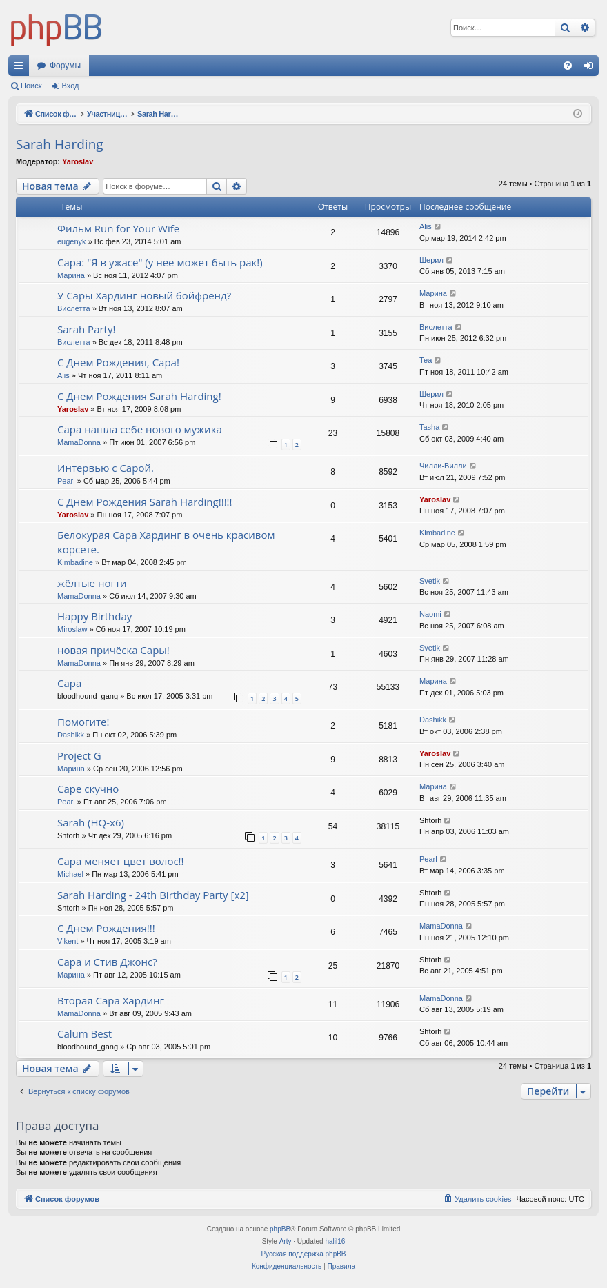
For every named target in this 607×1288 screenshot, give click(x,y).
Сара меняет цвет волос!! (120, 861)
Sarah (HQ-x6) (90, 822)
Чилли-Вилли (443, 466)
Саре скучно (88, 788)
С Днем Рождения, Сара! (118, 362)
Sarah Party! (86, 329)
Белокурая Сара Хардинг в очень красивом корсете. (166, 542)
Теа (425, 360)
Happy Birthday (94, 616)
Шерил (431, 260)
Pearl (66, 481)
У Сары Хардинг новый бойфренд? (144, 295)
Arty (285, 1241)
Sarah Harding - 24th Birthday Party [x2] (153, 895)
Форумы (65, 65)
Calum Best (84, 1033)
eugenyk (71, 241)
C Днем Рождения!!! (106, 928)
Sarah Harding (59, 144)
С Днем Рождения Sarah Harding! (139, 396)
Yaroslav (77, 161)
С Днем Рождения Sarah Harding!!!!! (144, 501)
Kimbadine (75, 562)
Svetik (429, 581)
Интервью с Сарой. (105, 468)
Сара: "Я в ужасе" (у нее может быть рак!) (160, 262)
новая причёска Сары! (113, 650)
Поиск (31, 85)
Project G (79, 755)
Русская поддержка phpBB (303, 1254)
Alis (425, 226)
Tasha (429, 427)
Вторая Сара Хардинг (110, 1000)
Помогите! (83, 722)
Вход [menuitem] (591, 68)
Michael (70, 874)
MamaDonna (79, 442)
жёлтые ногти (92, 583)
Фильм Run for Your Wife (118, 228)
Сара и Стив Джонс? (107, 962)
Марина (71, 275)
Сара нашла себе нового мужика (139, 429)
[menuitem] (567, 65)
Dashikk (70, 735)
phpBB (280, 1229)
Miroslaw (72, 629)
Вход (70, 85)
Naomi (430, 614)
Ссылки (21, 68)
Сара (69, 683)
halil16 (335, 1241)
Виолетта (73, 308)
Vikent (67, 941)
